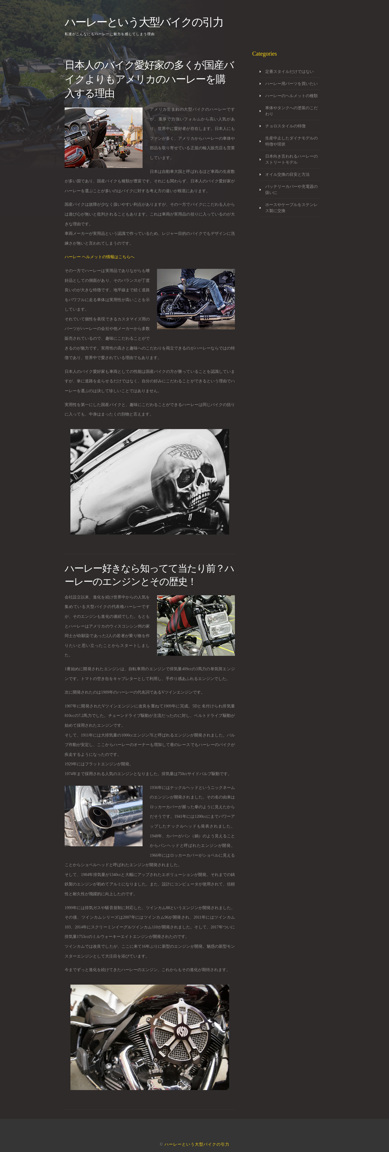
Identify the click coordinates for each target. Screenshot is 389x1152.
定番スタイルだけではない (289, 71)
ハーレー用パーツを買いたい (291, 84)
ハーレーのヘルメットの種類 (291, 96)
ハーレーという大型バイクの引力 (144, 22)
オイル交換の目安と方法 (287, 174)
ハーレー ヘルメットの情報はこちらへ (99, 257)
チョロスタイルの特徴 (285, 126)
